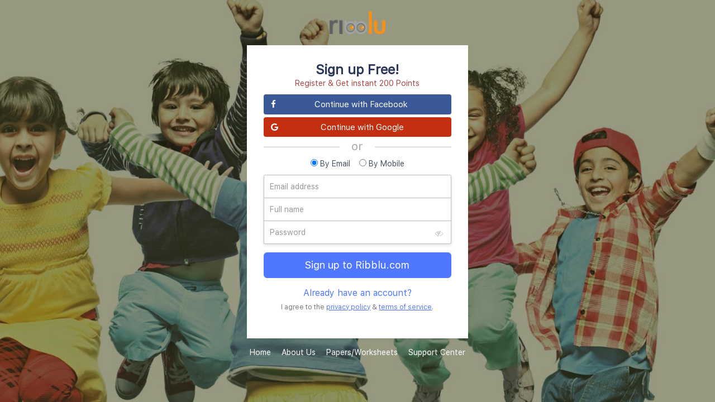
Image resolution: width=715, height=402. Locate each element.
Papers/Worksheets (362, 352)
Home (260, 352)
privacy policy (348, 307)
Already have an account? (357, 293)
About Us (299, 352)
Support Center (436, 352)
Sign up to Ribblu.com (357, 265)
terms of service (405, 307)
